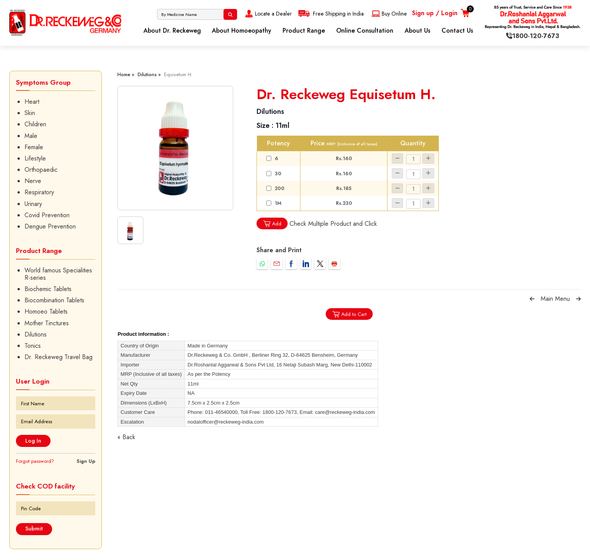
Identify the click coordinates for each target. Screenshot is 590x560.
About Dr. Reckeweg (172, 30)
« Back (126, 437)
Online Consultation (364, 30)
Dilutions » (149, 74)
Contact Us (457, 30)
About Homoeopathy (241, 30)
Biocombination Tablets (54, 300)
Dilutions (35, 334)
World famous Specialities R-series (58, 274)
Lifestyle (35, 158)
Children (35, 124)
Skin (29, 113)
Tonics (32, 345)
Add (272, 224)
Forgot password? (35, 461)
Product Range (304, 30)
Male (30, 136)
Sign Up (86, 461)
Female (33, 147)
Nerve (32, 181)
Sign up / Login (434, 13)
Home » (125, 74)
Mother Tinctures (46, 323)
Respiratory (39, 192)
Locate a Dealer (267, 13)
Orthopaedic (41, 169)
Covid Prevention (47, 215)
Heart (31, 101)
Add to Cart (349, 314)
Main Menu (555, 298)
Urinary (33, 204)
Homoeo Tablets (46, 311)
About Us (417, 30)
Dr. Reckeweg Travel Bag (58, 357)
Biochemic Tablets (48, 289)
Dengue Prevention (50, 226)
